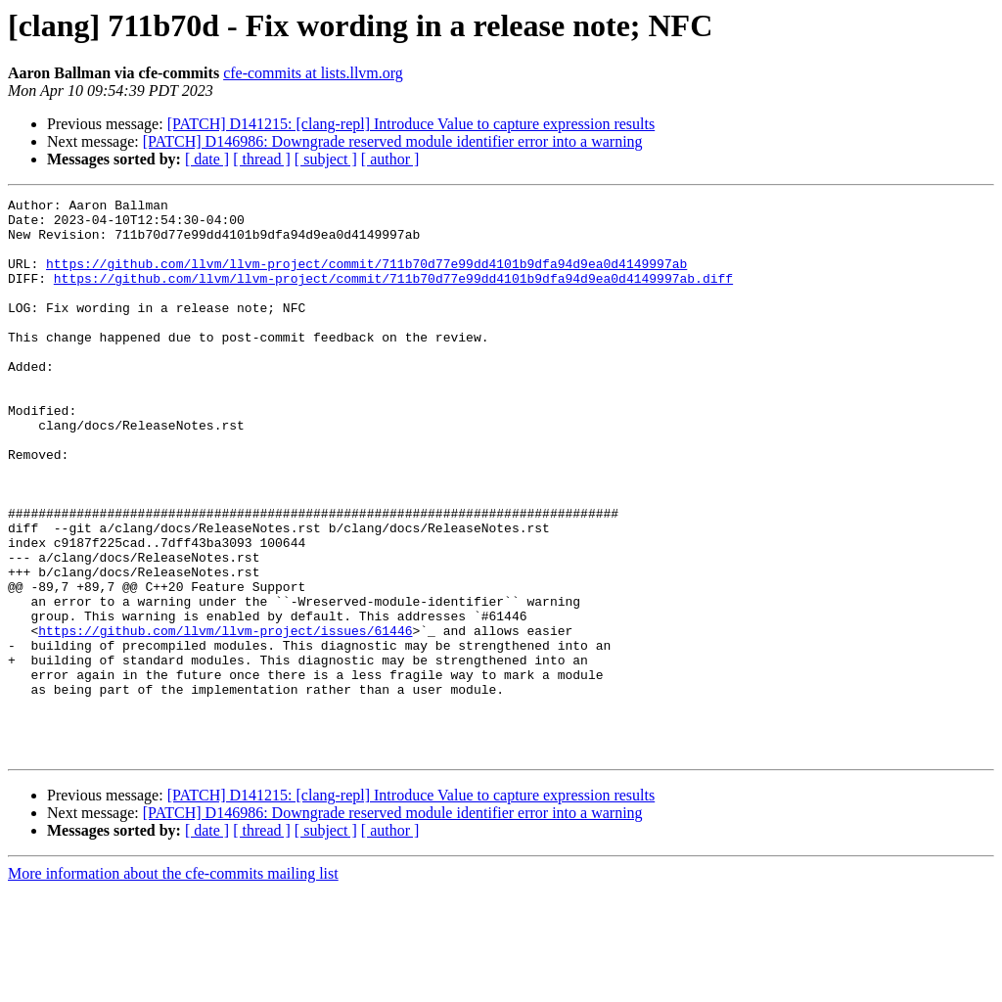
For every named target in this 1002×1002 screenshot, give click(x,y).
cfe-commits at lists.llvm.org (313, 73)
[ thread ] (262, 159)
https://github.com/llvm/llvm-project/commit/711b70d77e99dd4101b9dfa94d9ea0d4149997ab (366, 278)
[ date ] (207, 159)
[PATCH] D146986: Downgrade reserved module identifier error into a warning (393, 141)
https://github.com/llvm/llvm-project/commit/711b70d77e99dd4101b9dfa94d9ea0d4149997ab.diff (393, 295)
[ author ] (390, 159)
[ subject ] (326, 159)
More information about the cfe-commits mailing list (173, 985)
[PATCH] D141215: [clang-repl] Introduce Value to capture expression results (411, 123)
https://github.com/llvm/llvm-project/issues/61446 (225, 718)
